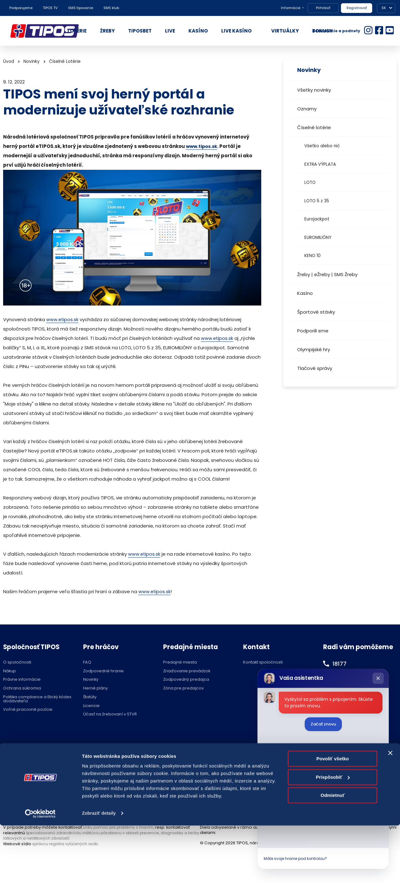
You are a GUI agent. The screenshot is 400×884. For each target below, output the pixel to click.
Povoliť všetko (332, 817)
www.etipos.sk (62, 319)
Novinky (31, 61)
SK (384, 7)
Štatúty (90, 697)
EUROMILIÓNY (317, 237)
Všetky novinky (314, 90)
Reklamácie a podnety (336, 30)
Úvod (8, 61)
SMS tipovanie (80, 7)
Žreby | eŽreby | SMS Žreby (327, 274)
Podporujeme (20, 7)
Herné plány (95, 688)
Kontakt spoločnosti (263, 662)
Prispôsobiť (333, 835)
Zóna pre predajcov (183, 688)
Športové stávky (316, 312)
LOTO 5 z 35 (316, 201)
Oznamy (307, 108)
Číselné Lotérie (65, 61)
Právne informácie (22, 680)
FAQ (87, 662)
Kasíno (305, 293)
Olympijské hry (313, 349)
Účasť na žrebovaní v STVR (110, 714)
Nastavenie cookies (200, 756)
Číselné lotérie (314, 127)
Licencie (91, 706)
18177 (340, 663)
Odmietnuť (333, 853)
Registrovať (357, 7)
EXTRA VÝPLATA (320, 164)
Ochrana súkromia (22, 688)
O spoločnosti (17, 662)
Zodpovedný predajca (186, 680)
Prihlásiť (323, 7)
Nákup (9, 671)
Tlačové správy (314, 368)
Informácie (290, 7)
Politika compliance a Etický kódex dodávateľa (37, 699)
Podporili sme (312, 330)
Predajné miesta (180, 662)
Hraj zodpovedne (34, 756)
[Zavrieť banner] (390, 811)
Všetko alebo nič (322, 146)
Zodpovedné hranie (103, 671)
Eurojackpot (316, 219)
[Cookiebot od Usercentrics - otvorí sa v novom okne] (40, 871)
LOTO (310, 182)
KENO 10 (312, 256)
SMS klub (111, 7)
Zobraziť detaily (100, 871)
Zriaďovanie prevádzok (186, 671)
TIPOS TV (50, 7)
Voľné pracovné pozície (27, 710)
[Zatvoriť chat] (378, 678)
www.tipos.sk (202, 146)
